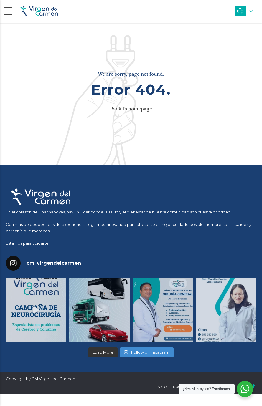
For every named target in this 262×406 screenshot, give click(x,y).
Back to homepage (131, 109)
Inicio (162, 387)
